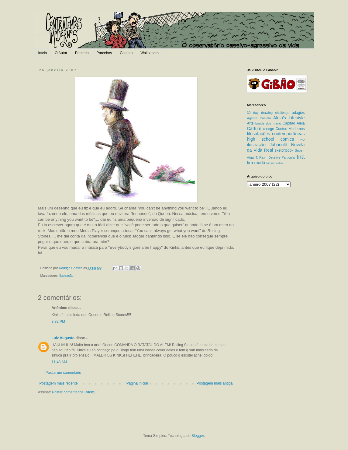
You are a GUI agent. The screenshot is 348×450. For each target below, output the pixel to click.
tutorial (271, 163)
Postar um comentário (63, 373)
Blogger (197, 436)
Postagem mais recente (59, 383)
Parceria (82, 53)
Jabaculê (278, 144)
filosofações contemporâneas (276, 133)
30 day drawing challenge (268, 112)
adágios (298, 113)
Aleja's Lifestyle (289, 117)
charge (268, 129)
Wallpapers (149, 53)
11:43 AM (59, 362)
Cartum (254, 128)
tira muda (256, 162)
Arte (250, 123)
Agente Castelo (259, 118)
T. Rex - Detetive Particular (275, 157)
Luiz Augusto (63, 338)
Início (42, 53)
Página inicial (137, 383)
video (279, 163)
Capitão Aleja (294, 123)
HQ (302, 139)
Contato (126, 53)
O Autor (61, 53)
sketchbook (284, 150)
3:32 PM (58, 321)
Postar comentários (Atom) (73, 392)
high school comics (270, 139)
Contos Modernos (290, 129)
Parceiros (104, 53)
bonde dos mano (268, 123)
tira (301, 156)
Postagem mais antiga (215, 383)
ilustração (67, 275)
